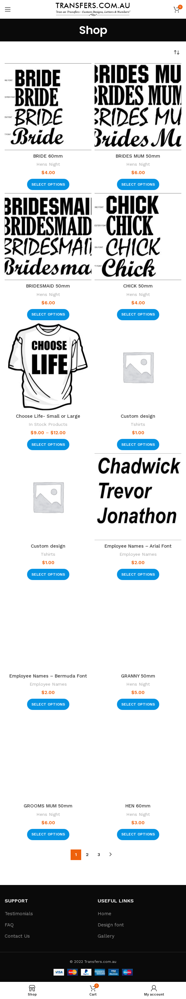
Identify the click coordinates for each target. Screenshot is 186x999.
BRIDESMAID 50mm (48, 286)
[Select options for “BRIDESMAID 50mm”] (48, 314)
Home (104, 913)
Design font (111, 925)
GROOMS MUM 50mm (48, 806)
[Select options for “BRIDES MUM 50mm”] (138, 184)
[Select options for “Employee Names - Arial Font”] (138, 574)
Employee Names (138, 554)
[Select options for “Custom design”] (138, 444)
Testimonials (19, 913)
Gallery (106, 936)
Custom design (138, 416)
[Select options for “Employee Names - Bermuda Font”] (48, 704)
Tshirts (138, 424)
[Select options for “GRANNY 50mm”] (138, 704)
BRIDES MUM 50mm (138, 156)
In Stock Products (48, 424)
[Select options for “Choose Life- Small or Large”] (48, 444)
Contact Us (17, 936)
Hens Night (48, 164)
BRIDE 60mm (48, 156)
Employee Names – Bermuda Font (48, 676)
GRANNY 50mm (138, 676)
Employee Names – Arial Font (138, 546)
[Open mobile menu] (8, 9)
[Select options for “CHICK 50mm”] (138, 314)
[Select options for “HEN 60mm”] (138, 834)
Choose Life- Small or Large (48, 416)
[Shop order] (176, 52)
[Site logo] (93, 9)
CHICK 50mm (138, 286)
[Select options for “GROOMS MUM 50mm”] (48, 834)
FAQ (9, 925)
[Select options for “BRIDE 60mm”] (48, 184)
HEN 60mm (138, 806)
